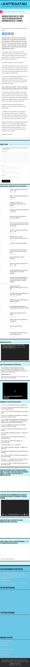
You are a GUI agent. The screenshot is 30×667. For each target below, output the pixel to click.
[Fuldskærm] (27, 514)
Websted (4, 175)
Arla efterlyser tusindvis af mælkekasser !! (18, 405)
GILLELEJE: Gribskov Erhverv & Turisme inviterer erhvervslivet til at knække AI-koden (18, 251)
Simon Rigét (3, 444)
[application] (15, 352)
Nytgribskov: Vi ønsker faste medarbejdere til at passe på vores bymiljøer (18, 204)
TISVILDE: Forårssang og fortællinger (18, 243)
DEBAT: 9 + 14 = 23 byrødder (14, 444)
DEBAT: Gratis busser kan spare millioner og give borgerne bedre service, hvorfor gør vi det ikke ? (19, 224)
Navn (3, 165)
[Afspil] (3, 514)
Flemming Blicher (5, 451)
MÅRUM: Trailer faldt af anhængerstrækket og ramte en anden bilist (18, 287)
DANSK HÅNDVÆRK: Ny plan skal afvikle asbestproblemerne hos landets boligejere (19, 272)
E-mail (3, 170)
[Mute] (24, 514)
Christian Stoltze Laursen (6, 436)
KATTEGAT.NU (15, 4)
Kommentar (5, 151)
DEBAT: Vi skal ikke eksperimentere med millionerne (14, 11)
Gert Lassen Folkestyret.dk (8, 459)
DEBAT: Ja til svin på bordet (16, 326)
